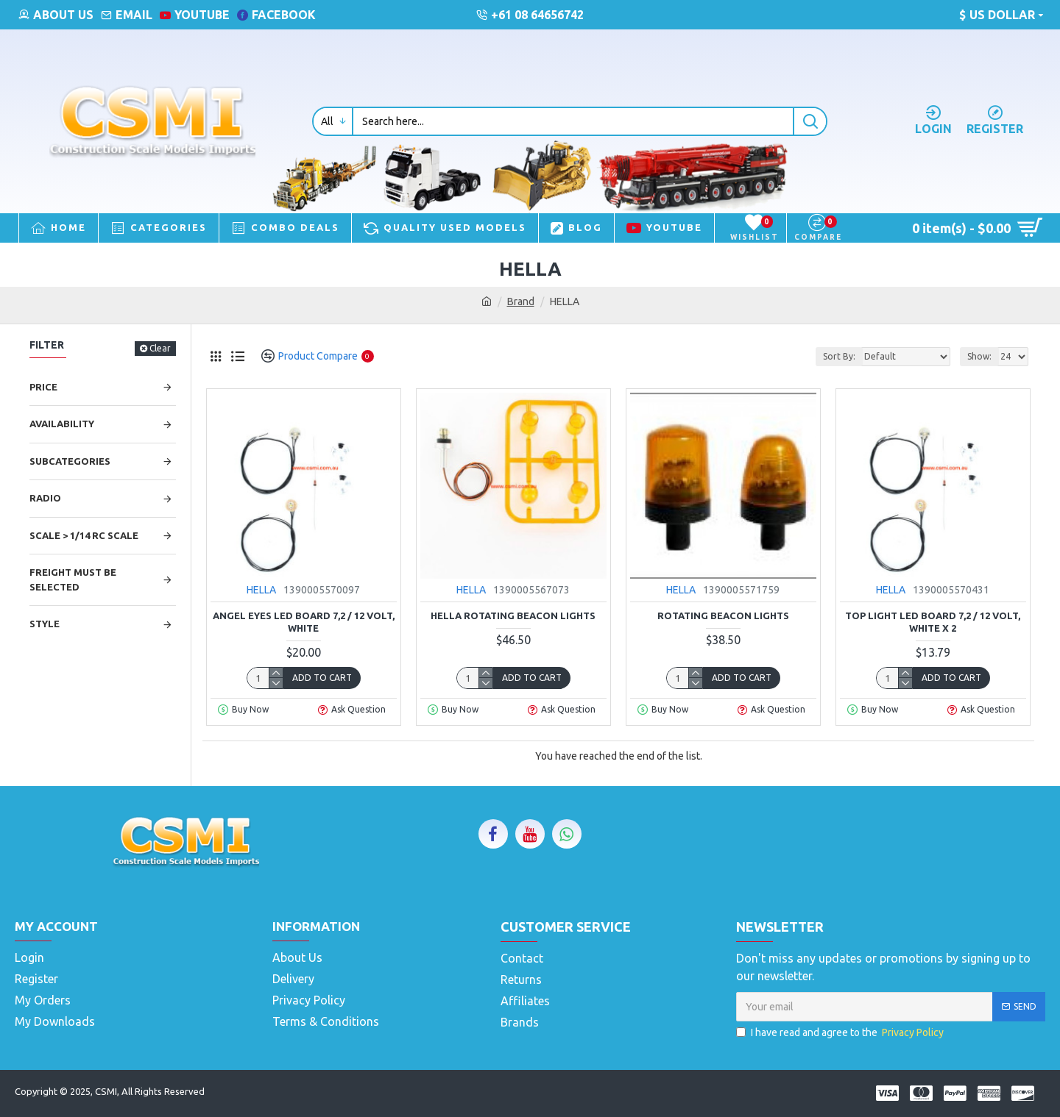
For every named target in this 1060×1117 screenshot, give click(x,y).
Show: (979, 356)
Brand (520, 301)
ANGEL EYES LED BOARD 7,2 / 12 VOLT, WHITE (304, 621)
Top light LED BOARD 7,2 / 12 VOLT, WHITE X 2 (932, 621)
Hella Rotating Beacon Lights (513, 615)
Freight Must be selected (72, 579)
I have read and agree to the (841, 1033)
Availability (61, 423)
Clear (160, 348)
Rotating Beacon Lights (723, 615)
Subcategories (69, 461)
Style (44, 623)
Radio (45, 498)
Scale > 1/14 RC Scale (83, 535)
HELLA (261, 590)
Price (43, 387)
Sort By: (839, 356)
